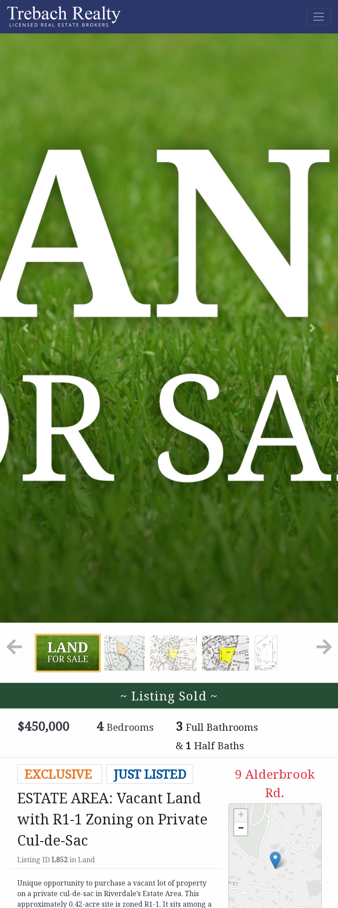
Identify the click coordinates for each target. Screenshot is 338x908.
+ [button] (241, 815)
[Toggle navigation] (318, 17)
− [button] (241, 828)
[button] (25, 328)
